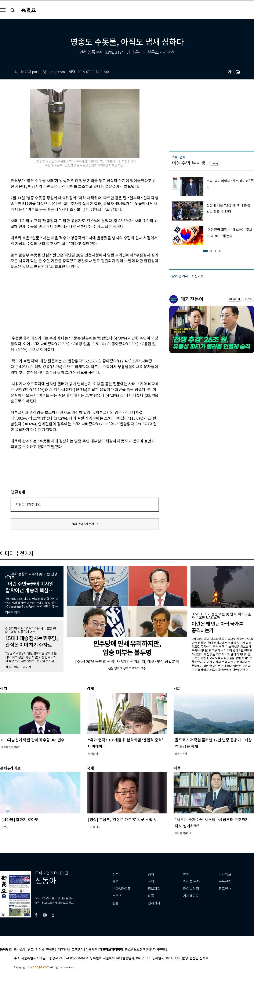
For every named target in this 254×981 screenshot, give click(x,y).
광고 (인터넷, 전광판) (42, 950)
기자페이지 (191, 896)
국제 (151, 882)
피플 (151, 896)
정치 (115, 875)
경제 (151, 875)
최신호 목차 (191, 882)
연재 (186, 875)
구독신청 (225, 882)
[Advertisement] (74, 301)
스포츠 (117, 896)
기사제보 (225, 875)
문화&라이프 (121, 889)
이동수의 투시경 (189, 163)
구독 (215, 163)
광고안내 (225, 889)
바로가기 (235, 299)
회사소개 (20, 950)
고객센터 (78, 950)
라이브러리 (191, 889)
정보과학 (154, 889)
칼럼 (115, 903)
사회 (115, 882)
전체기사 (154, 903)
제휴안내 (64, 950)
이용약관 (91, 950)
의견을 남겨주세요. (28, 504)
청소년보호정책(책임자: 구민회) (146, 950)
